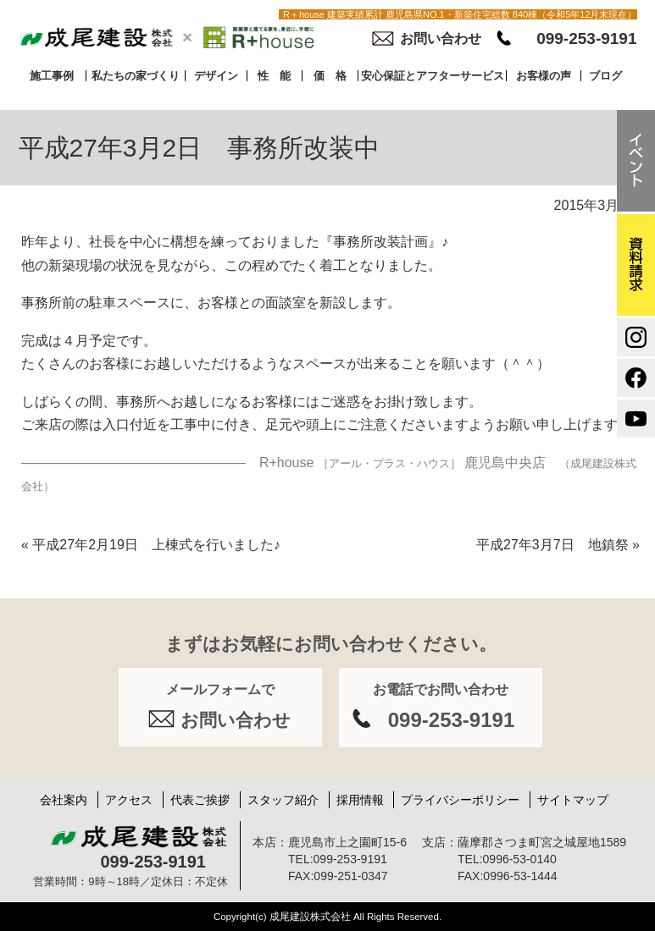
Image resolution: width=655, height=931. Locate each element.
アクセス (129, 800)
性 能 (274, 75)
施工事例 (52, 75)
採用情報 (360, 800)
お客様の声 (543, 75)
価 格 (330, 75)
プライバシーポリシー (460, 800)
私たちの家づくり (136, 75)
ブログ (605, 75)
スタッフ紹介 (283, 800)
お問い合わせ (440, 38)
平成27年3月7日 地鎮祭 (558, 544)
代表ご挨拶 (200, 800)
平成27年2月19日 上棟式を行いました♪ (150, 544)
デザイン (216, 75)
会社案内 (63, 800)
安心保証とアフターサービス (432, 75)
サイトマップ (572, 800)
